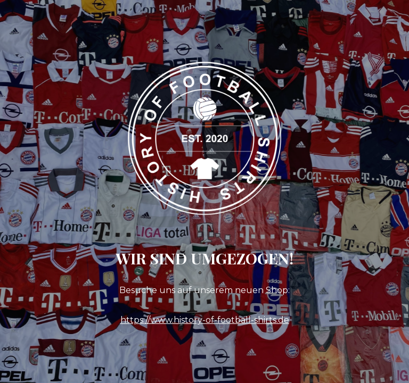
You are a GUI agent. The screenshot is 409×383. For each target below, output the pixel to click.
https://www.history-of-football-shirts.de (204, 320)
